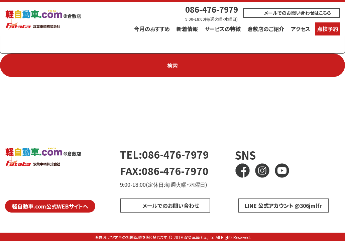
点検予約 (327, 29)
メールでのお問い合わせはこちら (297, 12)
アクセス (300, 29)
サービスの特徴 (223, 29)
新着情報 (187, 29)
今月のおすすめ (152, 29)
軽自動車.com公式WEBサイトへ (50, 206)
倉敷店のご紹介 (265, 29)
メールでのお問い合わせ (170, 206)
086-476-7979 (211, 9)
